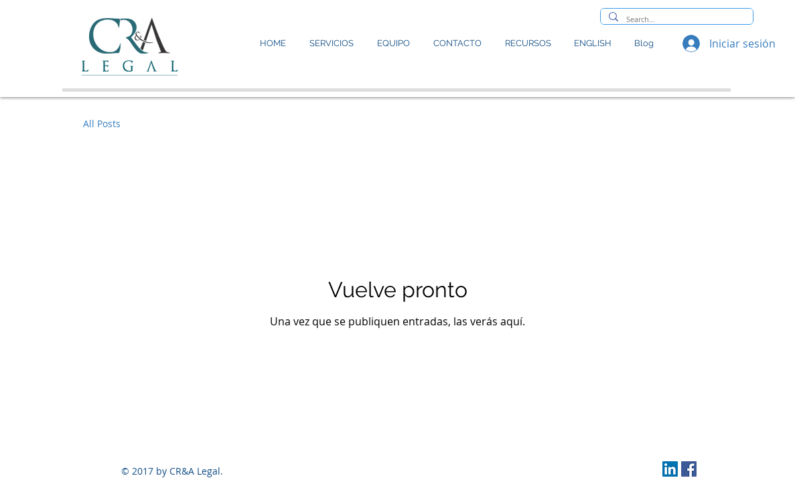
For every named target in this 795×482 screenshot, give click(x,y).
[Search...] (675, 19)
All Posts (102, 123)
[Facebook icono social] (689, 469)
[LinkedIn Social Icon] (670, 469)
